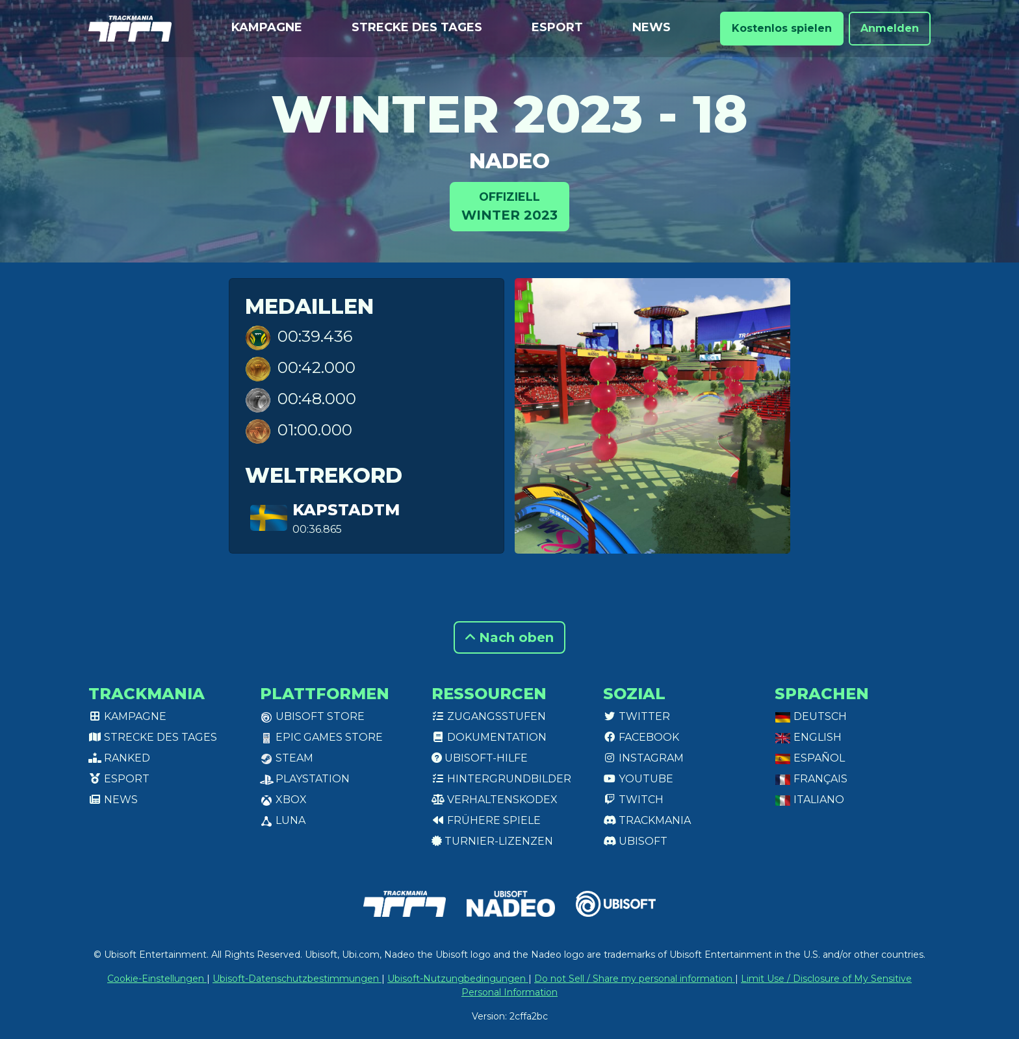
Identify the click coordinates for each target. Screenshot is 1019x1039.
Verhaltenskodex (495, 799)
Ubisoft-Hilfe (480, 758)
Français (811, 779)
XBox (283, 799)
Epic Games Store (321, 737)
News (651, 27)
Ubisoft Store (312, 716)
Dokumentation (489, 737)
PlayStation (305, 779)
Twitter (636, 716)
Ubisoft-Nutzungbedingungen (457, 978)
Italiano (809, 799)
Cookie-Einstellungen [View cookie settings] (157, 978)
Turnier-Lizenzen (492, 841)
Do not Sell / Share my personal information (634, 978)
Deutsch (811, 716)
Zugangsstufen (489, 716)
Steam (286, 758)
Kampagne (266, 27)
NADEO (509, 160)
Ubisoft (635, 841)
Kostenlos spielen (782, 28)
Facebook (641, 737)
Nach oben (509, 637)
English (808, 737)
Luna (282, 820)
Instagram (643, 758)
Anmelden (889, 28)
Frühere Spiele (486, 820)
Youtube (638, 779)
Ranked (119, 758)
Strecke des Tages (417, 27)
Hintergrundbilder (501, 779)
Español (810, 758)
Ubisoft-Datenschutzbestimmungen (297, 978)
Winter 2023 (509, 205)
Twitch (633, 799)
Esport (557, 27)
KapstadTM (346, 509)
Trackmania (647, 820)
